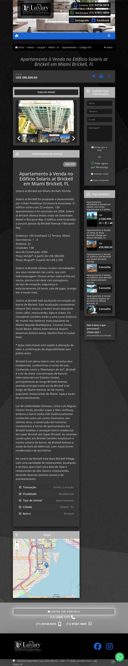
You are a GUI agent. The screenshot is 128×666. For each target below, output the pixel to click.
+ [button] (17, 542)
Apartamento (69, 47)
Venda (30, 47)
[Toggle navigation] (109, 36)
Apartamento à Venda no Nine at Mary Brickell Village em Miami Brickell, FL (98, 234)
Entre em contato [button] (64, 611)
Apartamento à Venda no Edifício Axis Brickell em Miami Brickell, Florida (99, 279)
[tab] (25, 92)
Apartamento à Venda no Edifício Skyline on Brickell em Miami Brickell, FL (98, 299)
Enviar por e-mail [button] (99, 149)
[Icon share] (79, 20)
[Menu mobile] (16, 35)
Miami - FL (53, 47)
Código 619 (85, 47)
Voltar (108, 47)
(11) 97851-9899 (99, 12)
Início (19, 47)
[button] (20, 117)
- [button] (17, 547)
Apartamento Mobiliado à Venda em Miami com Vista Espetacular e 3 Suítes (99, 205)
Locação (41, 47)
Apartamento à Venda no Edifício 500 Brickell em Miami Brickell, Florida (99, 258)
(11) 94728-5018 (99, 5)
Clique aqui (93, 331)
